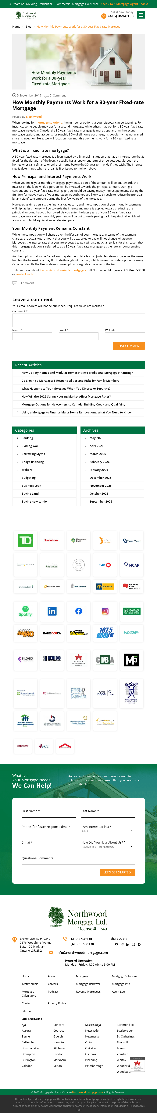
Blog (28, 26)
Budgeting (29, 477)
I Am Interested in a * (96, 826)
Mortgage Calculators (29, 993)
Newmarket (92, 1036)
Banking (27, 438)
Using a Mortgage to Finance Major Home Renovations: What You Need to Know (76, 412)
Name (17, 330)
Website (110, 330)
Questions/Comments (37, 858)
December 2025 (100, 477)
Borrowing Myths (33, 454)
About (52, 976)
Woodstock (124, 1071)
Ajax (24, 1025)
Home (16, 26)
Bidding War (30, 446)
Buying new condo (34, 501)
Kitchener (59, 1048)
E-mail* (27, 842)
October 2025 (99, 493)
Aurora (26, 1030)
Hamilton (59, 1042)
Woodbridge (125, 1066)
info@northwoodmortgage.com (82, 952)
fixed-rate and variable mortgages (63, 270)
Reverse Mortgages (88, 991)
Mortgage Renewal (88, 984)
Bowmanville (30, 1048)
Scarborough (125, 1030)
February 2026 (100, 462)
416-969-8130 (81, 939)
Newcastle (91, 1030)
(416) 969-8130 (82, 944)
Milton (57, 1066)
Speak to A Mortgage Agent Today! (124, 4)
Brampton (28, 1054)
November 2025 (101, 485)
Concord (58, 1025)
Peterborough (94, 1066)
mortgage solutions (49, 122)
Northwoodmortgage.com (87, 1092)
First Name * (31, 811)
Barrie (26, 1036)
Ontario (90, 1042)
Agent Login (119, 991)
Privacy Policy (57, 1003)
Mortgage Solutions (124, 976)
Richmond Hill (126, 1025)
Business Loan (31, 485)
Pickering (91, 1060)
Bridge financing (33, 462)
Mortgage (82, 976)
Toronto (122, 1048)
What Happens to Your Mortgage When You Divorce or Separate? (66, 388)
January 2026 (99, 470)
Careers (53, 984)
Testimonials (30, 984)
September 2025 (101, 501)
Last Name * (90, 811)
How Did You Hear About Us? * (103, 842)
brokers (27, 470)
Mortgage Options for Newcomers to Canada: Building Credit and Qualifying (73, 404)
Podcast (53, 991)
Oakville (90, 1048)
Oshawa (90, 1054)
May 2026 (96, 438)
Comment (19, 311)
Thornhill (123, 1042)
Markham (59, 1060)
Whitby (121, 1060)
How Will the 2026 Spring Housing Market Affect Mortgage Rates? (66, 396)
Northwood (34, 116)
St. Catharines (126, 1036)
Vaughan (122, 1054)
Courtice (58, 1030)
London (58, 1054)
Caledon (27, 1066)
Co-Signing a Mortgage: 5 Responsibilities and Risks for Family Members (70, 380)
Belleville (28, 1042)
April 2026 (97, 446)
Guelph (58, 1036)
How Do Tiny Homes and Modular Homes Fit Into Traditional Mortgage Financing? (77, 372)
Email (63, 330)
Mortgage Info (121, 984)
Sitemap (27, 1011)
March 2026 (98, 454)
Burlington (29, 1060)
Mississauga (93, 1025)
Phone (46, 826)
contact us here (26, 274)
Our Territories (32, 1019)
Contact (27, 1003)
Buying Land (30, 493)
